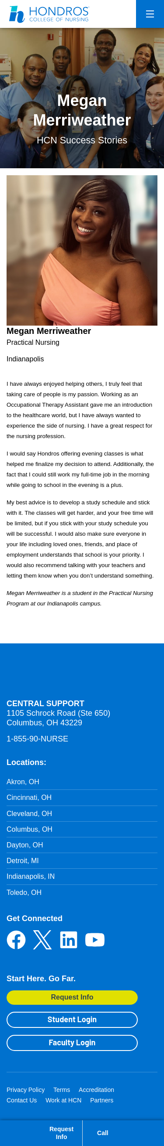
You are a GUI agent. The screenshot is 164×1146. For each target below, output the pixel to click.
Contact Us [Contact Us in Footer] (22, 1100)
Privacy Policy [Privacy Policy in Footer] (26, 1089)
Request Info (72, 997)
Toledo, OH (24, 892)
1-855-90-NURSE (37, 739)
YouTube (95, 939)
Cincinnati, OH (29, 797)
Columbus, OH (29, 829)
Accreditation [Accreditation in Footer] (96, 1089)
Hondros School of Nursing (59, 674)
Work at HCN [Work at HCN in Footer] (63, 1100)
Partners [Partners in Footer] (101, 1100)
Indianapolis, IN (31, 876)
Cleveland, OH (29, 813)
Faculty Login (72, 1042)
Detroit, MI (23, 860)
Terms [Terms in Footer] (61, 1089)
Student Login (72, 1019)
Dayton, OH (25, 845)
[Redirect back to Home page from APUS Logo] (50, 13)
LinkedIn (68, 939)
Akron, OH (23, 782)
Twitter (42, 939)
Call (102, 1132)
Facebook (16, 939)
